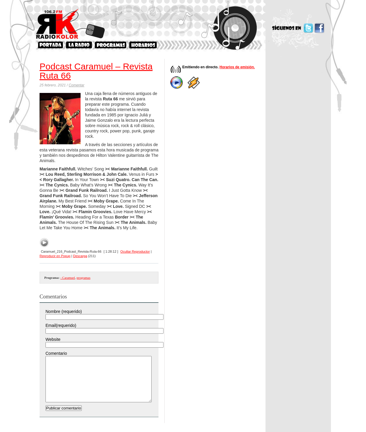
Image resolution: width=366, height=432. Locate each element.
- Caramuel (67, 277)
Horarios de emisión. (237, 67)
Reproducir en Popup (55, 256)
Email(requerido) (60, 325)
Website (52, 339)
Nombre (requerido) (63, 311)
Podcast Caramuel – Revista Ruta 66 (96, 70)
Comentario (56, 353)
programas (83, 277)
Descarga (80, 256)
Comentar (76, 85)
